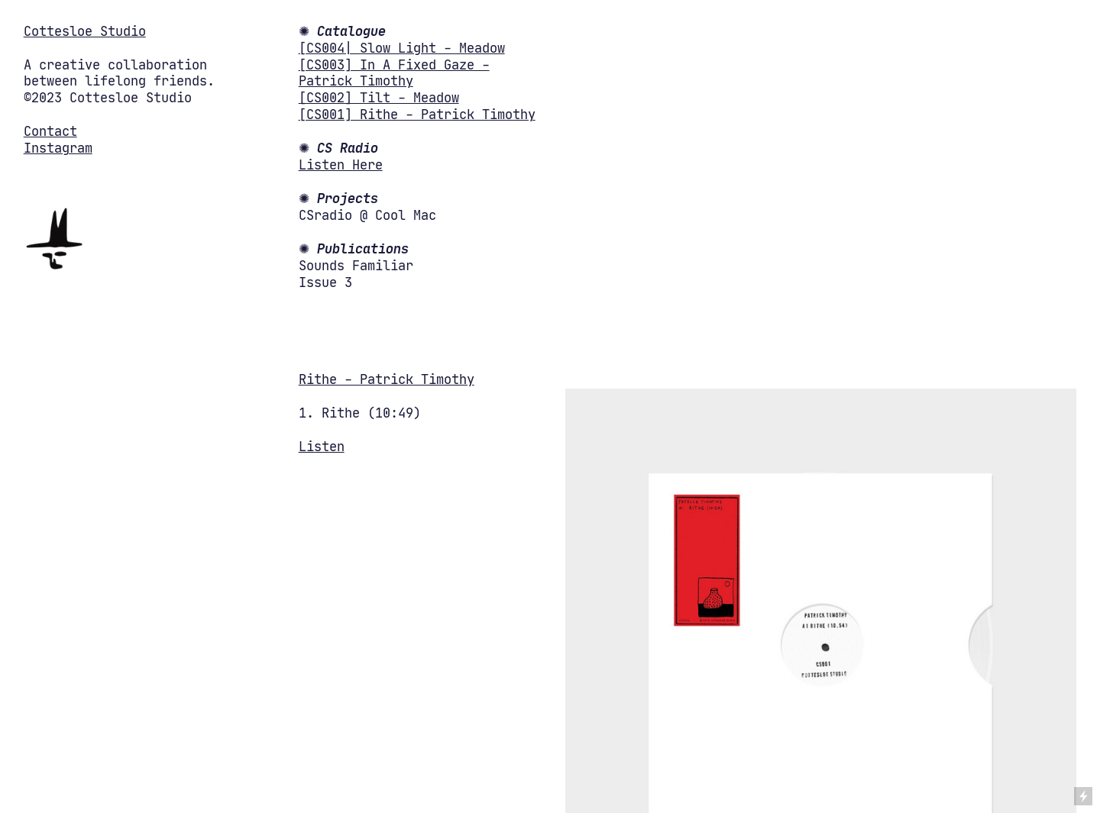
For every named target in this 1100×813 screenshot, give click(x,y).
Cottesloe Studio (85, 32)
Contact (50, 132)
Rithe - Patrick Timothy (386, 380)
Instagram (58, 148)
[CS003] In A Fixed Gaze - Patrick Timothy (394, 73)
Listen (322, 447)
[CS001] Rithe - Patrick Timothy (417, 115)
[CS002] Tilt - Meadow (379, 98)
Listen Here (341, 165)
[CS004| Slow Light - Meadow (402, 48)
